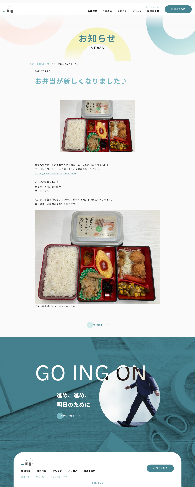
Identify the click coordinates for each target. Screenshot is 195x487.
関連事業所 (153, 11)
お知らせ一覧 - (44, 64)
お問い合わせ (178, 9)
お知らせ (122, 11)
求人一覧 (155, 7)
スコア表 (143, 7)
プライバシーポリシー (61, 476)
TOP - (33, 64)
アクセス (137, 11)
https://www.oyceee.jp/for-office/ (55, 173)
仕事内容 (107, 11)
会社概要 (92, 11)
